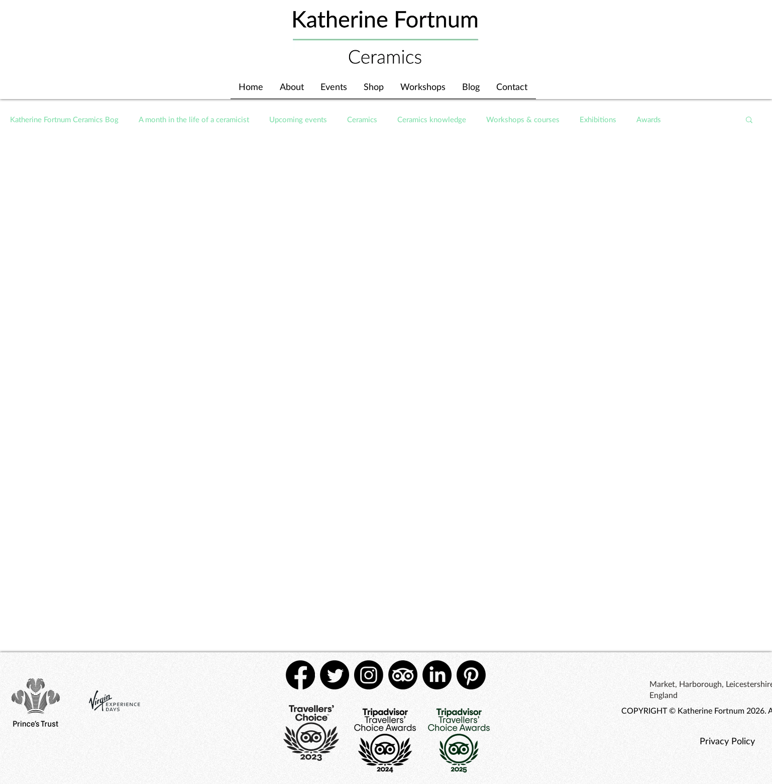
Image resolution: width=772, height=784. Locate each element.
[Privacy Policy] (727, 740)
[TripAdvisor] (402, 674)
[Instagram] (368, 674)
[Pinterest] (471, 674)
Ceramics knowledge (431, 119)
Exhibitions (598, 119)
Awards (648, 119)
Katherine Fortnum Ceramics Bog (64, 119)
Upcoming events (298, 119)
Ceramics (362, 119)
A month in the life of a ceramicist (194, 119)
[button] (749, 120)
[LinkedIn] (437, 674)
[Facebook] (300, 674)
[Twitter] (334, 674)
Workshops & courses (523, 119)
